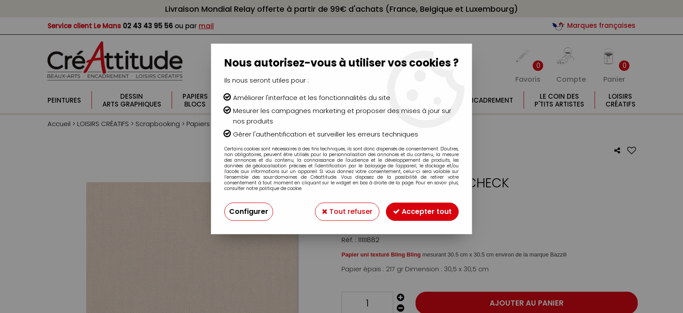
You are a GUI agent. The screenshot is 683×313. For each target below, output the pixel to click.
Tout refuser (347, 211)
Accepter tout (422, 211)
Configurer (248, 211)
